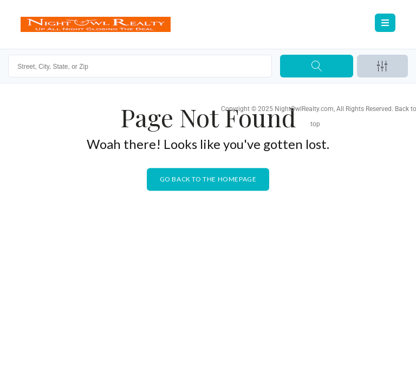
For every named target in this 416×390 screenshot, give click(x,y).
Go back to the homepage (208, 179)
